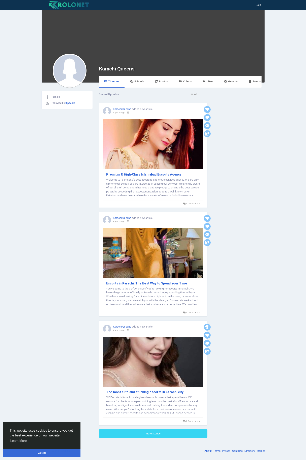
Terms (217, 450)
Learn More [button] (18, 440)
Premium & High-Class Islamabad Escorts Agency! (144, 174)
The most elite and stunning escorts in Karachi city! (145, 392)
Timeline (112, 81)
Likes (207, 81)
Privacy (226, 450)
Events (254, 81)
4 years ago (119, 112)
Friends (137, 81)
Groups (231, 81)
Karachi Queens (117, 69)
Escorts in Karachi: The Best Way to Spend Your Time (146, 283)
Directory (250, 450)
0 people (70, 103)
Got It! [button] (42, 452)
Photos (161, 81)
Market (261, 450)
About (208, 450)
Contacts (237, 450)
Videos (185, 81)
